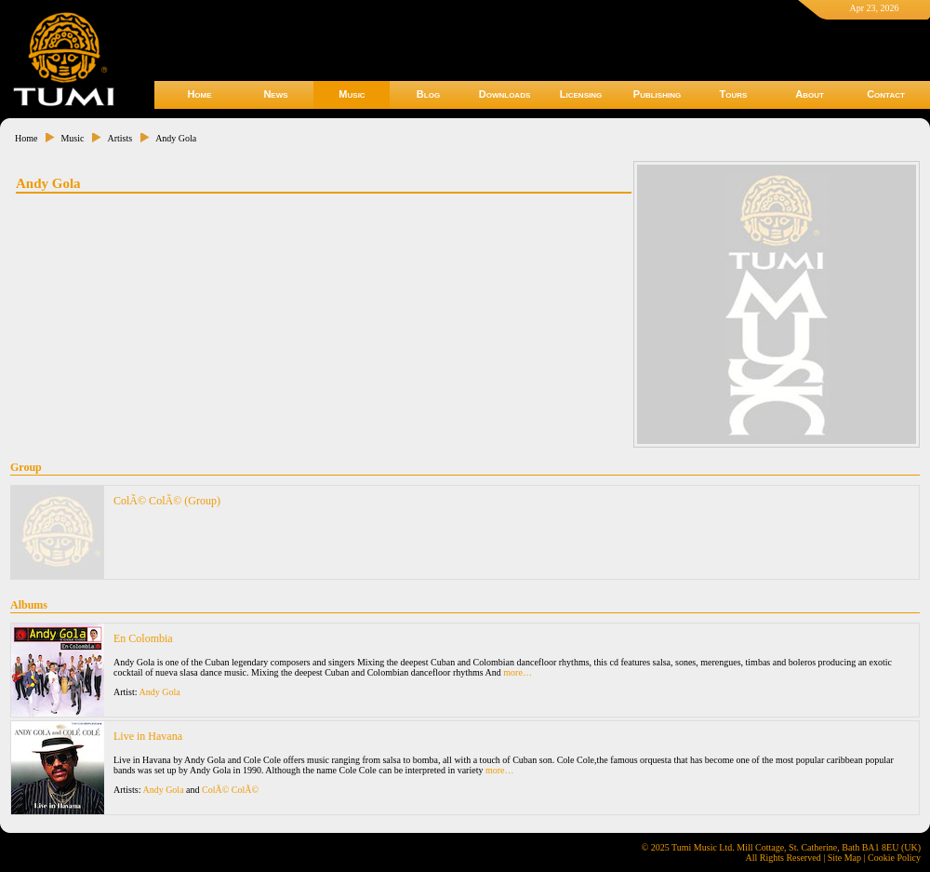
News (275, 94)
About (809, 94)
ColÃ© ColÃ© (230, 790)
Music (352, 94)
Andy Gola (175, 138)
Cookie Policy (894, 857)
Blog (428, 94)
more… (517, 672)
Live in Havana (147, 736)
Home (199, 94)
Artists (119, 138)
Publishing (657, 94)
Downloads (505, 94)
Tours (734, 94)
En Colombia (143, 638)
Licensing (581, 94)
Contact (886, 94)
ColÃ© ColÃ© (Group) (166, 500)
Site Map (844, 857)
